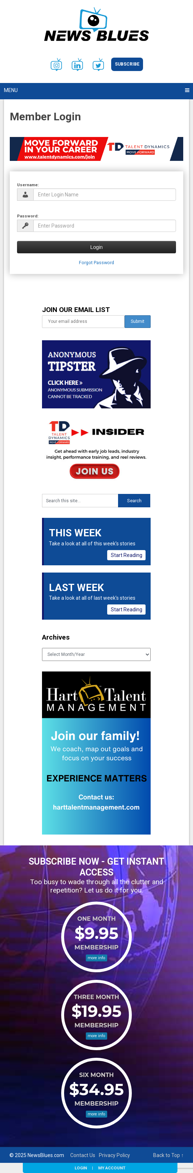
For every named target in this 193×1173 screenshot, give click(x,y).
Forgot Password (96, 262)
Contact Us (82, 1155)
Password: (27, 216)
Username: (28, 184)
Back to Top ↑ (168, 1155)
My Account (111, 1167)
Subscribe (127, 64)
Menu (11, 90)
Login (81, 1167)
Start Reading (126, 555)
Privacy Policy (114, 1155)
